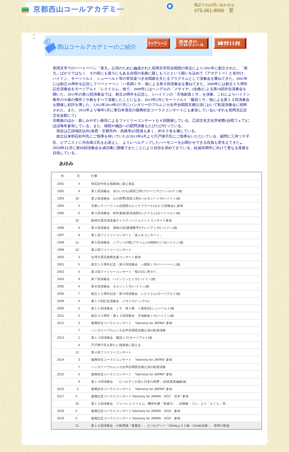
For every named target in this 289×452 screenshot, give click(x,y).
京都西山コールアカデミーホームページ (96, 9)
